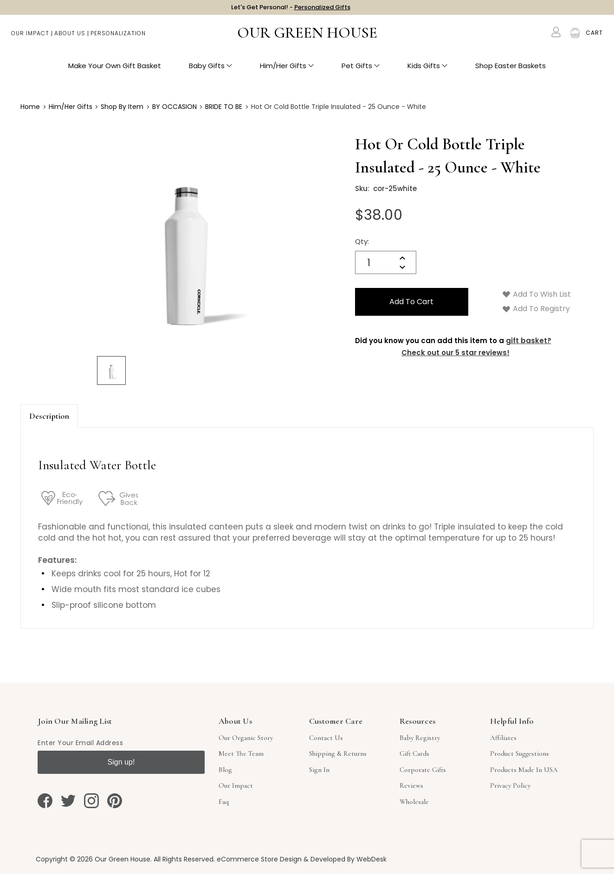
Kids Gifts (427, 70)
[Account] (556, 36)
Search (537, 37)
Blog (225, 770)
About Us (69, 37)
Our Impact (30, 37)
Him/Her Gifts (287, 70)
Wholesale (414, 801)
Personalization (118, 37)
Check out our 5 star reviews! (455, 352)
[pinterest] (114, 800)
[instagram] (91, 800)
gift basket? (528, 340)
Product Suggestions (519, 753)
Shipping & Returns (338, 753)
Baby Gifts (210, 70)
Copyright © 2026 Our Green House (93, 859)
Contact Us (326, 738)
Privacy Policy (510, 785)
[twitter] (68, 800)
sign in (319, 770)
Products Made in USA (524, 770)
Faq (224, 801)
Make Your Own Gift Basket (114, 70)
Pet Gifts (361, 70)
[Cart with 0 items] (594, 37)
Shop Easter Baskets (510, 70)
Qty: (362, 241)
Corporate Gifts (423, 770)
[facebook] (45, 800)
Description (49, 416)
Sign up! (121, 762)
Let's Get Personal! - (290, 9)
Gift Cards (414, 753)
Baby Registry (420, 738)
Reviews (411, 785)
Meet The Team (241, 753)
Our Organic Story (246, 738)
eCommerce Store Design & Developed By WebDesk (302, 859)
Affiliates (503, 738)
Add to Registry (536, 308)
